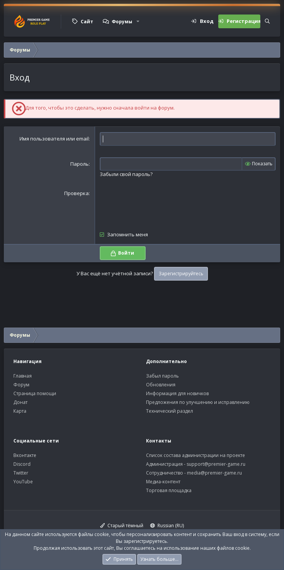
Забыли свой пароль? (126, 174)
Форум (21, 384)
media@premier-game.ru (214, 473)
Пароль (79, 163)
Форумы (122, 21)
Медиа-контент (163, 481)
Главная (22, 376)
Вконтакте (24, 455)
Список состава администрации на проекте (195, 455)
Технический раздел (169, 411)
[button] (138, 21)
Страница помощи (34, 393)
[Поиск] (267, 21)
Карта (19, 411)
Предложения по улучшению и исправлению (198, 402)
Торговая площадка (168, 490)
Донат (20, 402)
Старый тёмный (121, 525)
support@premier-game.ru (216, 464)
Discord (22, 464)
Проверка (76, 193)
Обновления (160, 384)
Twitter (20, 473)
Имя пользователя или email (54, 138)
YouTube (23, 481)
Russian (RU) (167, 525)
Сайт (87, 21)
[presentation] (158, 205)
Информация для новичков (177, 393)
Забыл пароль (162, 376)
